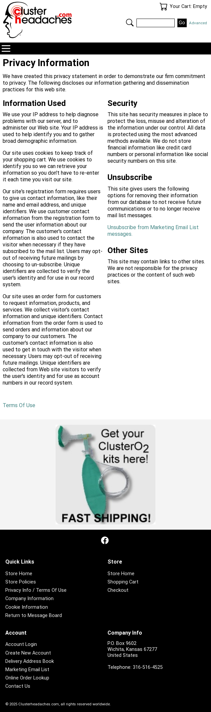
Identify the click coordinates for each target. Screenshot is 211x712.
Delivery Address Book (29, 661)
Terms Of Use (19, 405)
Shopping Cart (122, 582)
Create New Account (28, 653)
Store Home (18, 574)
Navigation (6, 48)
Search (129, 22)
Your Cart (163, 6)
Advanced (198, 23)
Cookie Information (26, 607)
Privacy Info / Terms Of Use (36, 590)
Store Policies (20, 582)
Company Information (29, 598)
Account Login (21, 644)
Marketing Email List (27, 669)
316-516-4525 (148, 667)
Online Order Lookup (27, 678)
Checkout (117, 590)
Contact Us (17, 686)
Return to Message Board (33, 615)
